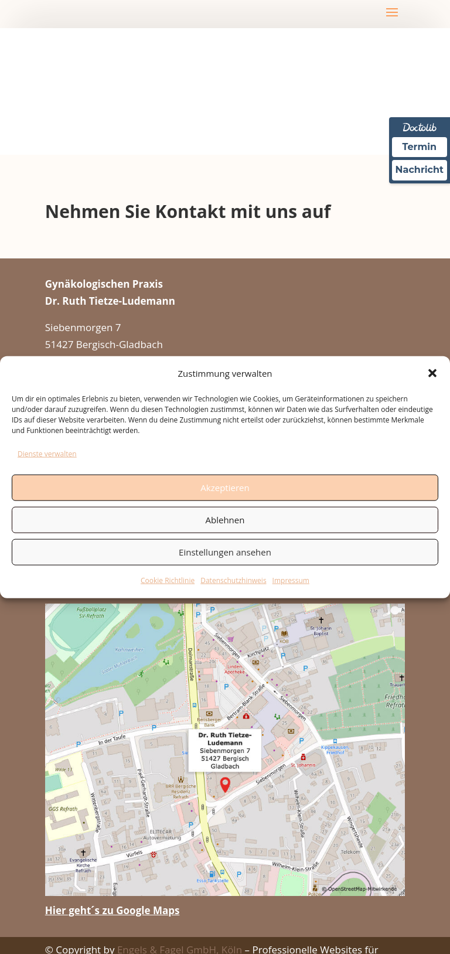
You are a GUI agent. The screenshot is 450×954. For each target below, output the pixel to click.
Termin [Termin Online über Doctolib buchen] (420, 146)
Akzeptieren (224, 487)
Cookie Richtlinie (168, 580)
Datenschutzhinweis (233, 580)
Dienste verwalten (47, 454)
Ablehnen (225, 520)
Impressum (290, 580)
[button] (432, 373)
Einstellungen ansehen (225, 552)
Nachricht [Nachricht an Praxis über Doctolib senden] (420, 169)
